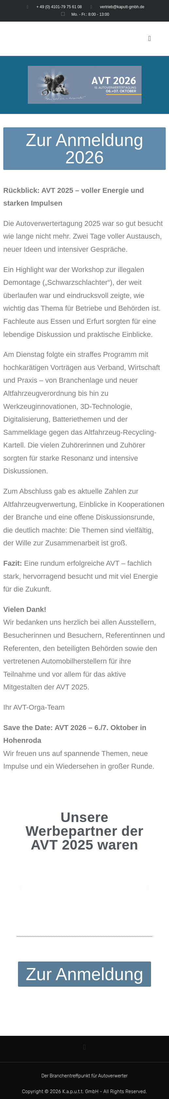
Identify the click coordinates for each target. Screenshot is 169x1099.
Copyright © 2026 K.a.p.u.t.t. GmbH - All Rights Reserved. (84, 1091)
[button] (149, 38)
